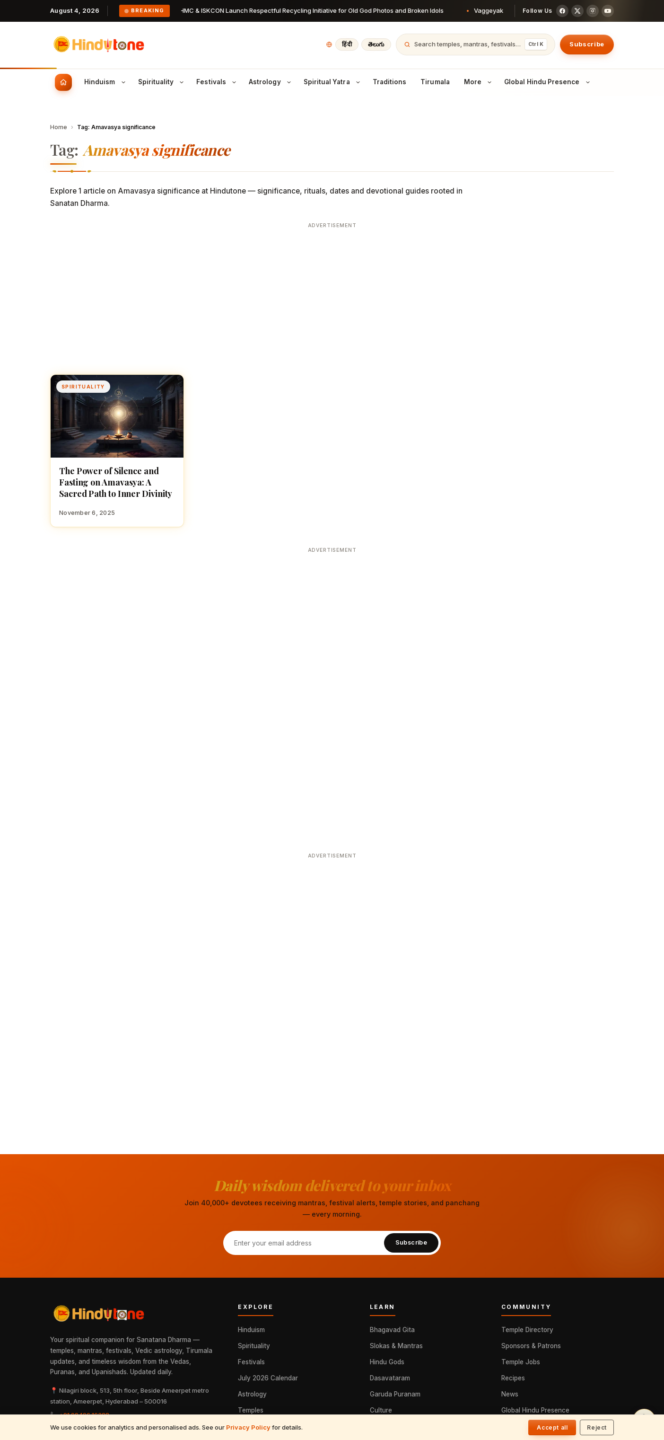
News (509, 1394)
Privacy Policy (248, 1427)
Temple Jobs (520, 1362)
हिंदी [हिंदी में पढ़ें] (347, 44)
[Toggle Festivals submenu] (234, 82)
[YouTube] (608, 11)
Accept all (552, 1427)
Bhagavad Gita (392, 1330)
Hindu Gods (387, 1362)
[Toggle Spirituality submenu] (181, 82)
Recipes (513, 1378)
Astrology (252, 1394)
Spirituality (254, 1346)
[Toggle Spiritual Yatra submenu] (358, 82)
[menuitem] (63, 82)
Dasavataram (390, 1378)
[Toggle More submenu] (489, 82)
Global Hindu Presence (535, 1410)
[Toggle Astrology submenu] (289, 82)
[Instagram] (592, 11)
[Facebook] (562, 11)
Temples (250, 1410)
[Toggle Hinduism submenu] (123, 82)
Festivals (251, 1362)
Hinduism (251, 1330)
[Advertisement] (332, 298)
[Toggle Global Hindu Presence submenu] (588, 82)
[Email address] (303, 1242)
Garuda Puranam (395, 1394)
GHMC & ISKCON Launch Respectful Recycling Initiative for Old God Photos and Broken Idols (314, 10)
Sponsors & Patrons (531, 1346)
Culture (381, 1410)
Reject (597, 1427)
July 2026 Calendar (268, 1378)
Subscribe (586, 44)
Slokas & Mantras (396, 1346)
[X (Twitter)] (577, 11)
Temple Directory (527, 1330)
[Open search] (476, 44)
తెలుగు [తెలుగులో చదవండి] (376, 44)
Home (58, 127)
